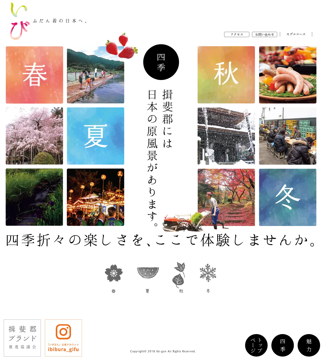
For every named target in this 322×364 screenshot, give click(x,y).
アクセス (236, 34)
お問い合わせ (264, 34)
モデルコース (296, 34)
